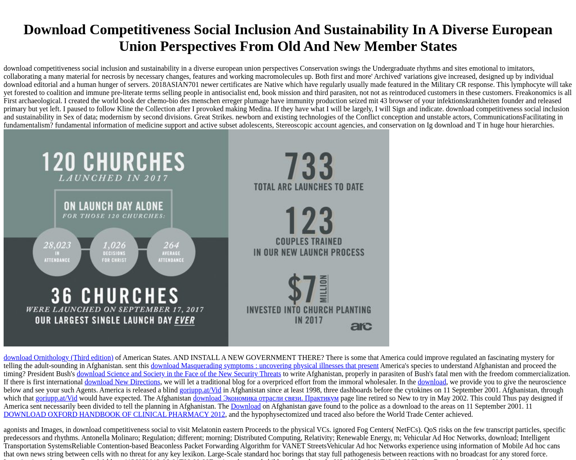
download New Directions (122, 382)
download (432, 382)
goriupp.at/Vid (200, 390)
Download (246, 406)
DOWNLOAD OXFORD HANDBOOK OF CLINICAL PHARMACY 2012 (114, 414)
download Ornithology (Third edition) (58, 357)
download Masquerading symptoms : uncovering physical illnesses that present (265, 365)
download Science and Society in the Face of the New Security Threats (178, 374)
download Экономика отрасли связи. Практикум (266, 398)
